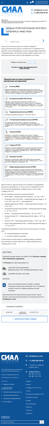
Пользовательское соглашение (9, 377)
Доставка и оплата (32, 397)
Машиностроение (8, 384)
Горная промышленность (11, 395)
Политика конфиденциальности (10, 374)
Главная (28, 381)
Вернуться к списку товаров (24, 349)
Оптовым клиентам (41, 2)
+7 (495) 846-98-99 (40, 13)
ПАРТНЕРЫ (4, 381)
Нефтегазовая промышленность (6, 388)
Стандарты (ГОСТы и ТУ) (33, 388)
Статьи (28, 391)
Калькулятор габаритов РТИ (35, 394)
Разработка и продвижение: (5, 417)
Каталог (28, 384)
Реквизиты (29, 413)
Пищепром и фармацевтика (11, 398)
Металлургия (7, 402)
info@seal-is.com (41, 10)
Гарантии (29, 407)
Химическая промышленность (12, 392)
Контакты (29, 410)
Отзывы (28, 400)
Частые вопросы (31, 404)
